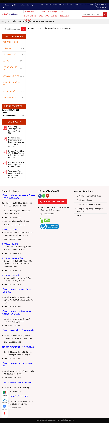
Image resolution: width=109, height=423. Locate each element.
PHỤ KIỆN (65, 16)
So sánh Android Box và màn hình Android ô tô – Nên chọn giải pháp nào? (16, 154)
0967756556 (16, 239)
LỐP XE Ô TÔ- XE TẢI (10, 68)
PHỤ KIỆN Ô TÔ (9, 91)
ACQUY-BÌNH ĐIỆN (10, 42)
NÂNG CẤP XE (31, 16)
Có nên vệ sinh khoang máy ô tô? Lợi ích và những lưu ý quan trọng (16, 141)
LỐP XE (54, 16)
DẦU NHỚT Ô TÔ (9, 54)
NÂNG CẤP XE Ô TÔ (11, 76)
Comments (11, 146)
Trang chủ (5, 21)
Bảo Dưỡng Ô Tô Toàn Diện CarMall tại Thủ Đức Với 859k (15, 130)
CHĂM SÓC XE (32, 12)
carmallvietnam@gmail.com (19, 221)
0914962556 (16, 217)
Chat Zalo (4, 400)
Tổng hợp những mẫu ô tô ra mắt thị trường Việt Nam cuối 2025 (15, 174)
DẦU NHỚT (44, 16)
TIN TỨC (28, 20)
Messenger (4, 407)
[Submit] (105, 14)
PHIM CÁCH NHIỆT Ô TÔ (52, 12)
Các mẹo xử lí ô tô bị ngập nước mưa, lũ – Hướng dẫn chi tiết (16, 164)
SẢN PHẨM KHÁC (10, 98)
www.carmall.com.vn (18, 225)
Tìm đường (4, 393)
